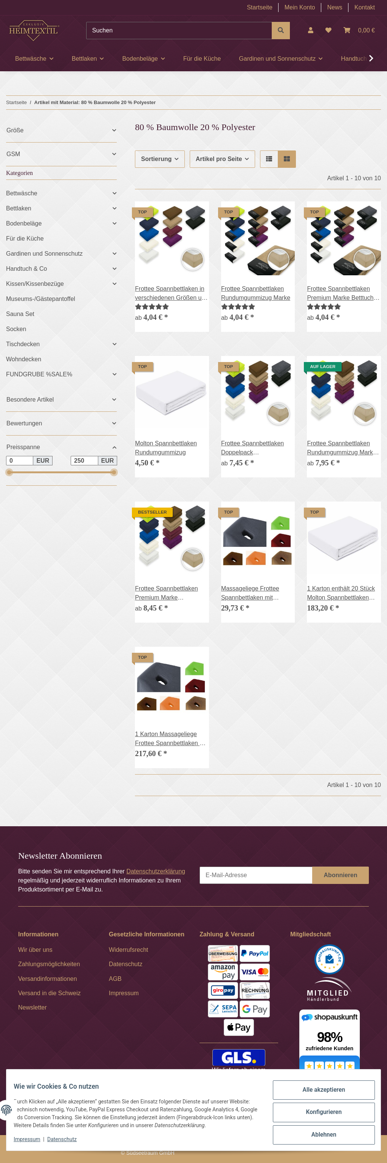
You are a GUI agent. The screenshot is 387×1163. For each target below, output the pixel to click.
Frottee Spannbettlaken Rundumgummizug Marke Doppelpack (341, 448)
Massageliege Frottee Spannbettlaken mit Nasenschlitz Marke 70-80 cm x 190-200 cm (256, 593)
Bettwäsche (21, 193)
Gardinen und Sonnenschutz (44, 253)
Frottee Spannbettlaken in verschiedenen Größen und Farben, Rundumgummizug (171, 293)
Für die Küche (25, 238)
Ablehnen (319, 1129)
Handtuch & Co (26, 268)
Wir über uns (35, 950)
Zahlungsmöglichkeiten (49, 964)
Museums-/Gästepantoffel (40, 299)
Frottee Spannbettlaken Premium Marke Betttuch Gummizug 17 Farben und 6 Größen (342, 293)
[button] (310, 30)
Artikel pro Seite (219, 159)
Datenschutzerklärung (155, 871)
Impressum (32, 1140)
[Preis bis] (84, 461)
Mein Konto (300, 7)
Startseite (259, 7)
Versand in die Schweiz (49, 993)
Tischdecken (23, 344)
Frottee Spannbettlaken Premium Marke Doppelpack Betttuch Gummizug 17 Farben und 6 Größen (170, 593)
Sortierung (156, 159)
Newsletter (32, 1007)
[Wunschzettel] (328, 30)
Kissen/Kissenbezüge (35, 284)
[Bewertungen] (152, 307)
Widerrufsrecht (128, 950)
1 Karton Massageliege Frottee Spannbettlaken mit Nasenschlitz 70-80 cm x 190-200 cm (171, 739)
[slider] (9, 472)
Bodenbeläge (24, 223)
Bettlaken (18, 208)
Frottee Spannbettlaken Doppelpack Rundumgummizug (252, 448)
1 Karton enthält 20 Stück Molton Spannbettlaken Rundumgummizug (341, 593)
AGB (115, 979)
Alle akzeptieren (319, 1090)
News (334, 7)
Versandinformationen (47, 979)
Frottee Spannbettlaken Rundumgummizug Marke (255, 293)
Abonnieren (341, 875)
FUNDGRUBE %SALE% (39, 374)
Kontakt (364, 7)
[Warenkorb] (359, 30)
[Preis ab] (19, 461)
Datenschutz (67, 1140)
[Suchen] (179, 30)
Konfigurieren (319, 1109)
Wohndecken (23, 359)
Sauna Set (20, 314)
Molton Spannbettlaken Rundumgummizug (166, 448)
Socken (16, 329)
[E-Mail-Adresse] (256, 875)
